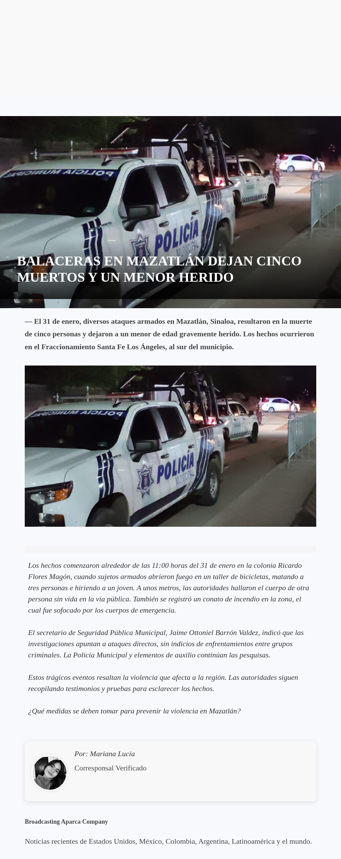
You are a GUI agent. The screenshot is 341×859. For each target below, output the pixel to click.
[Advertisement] (170, 47)
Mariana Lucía (112, 753)
